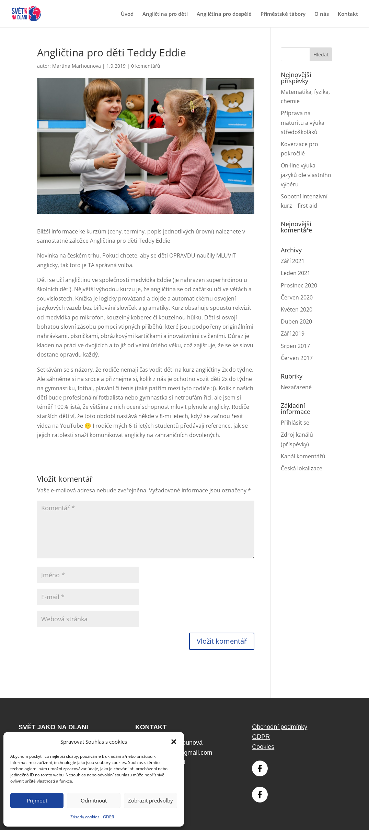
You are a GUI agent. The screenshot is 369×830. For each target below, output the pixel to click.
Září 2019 (292, 333)
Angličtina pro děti (165, 14)
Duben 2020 (296, 321)
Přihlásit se (295, 422)
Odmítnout (94, 800)
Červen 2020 (297, 297)
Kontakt (348, 14)
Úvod (127, 14)
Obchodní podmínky (279, 726)
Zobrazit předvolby (150, 800)
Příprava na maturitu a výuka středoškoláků (302, 122)
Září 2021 (292, 261)
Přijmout (37, 800)
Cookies (263, 746)
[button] (173, 741)
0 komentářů (145, 66)
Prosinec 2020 (299, 285)
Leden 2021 (295, 273)
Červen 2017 (297, 358)
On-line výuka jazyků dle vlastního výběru (306, 175)
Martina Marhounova (76, 66)
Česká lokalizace (301, 468)
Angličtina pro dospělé (224, 14)
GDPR (108, 817)
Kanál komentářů (303, 456)
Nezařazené (296, 387)
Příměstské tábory (283, 14)
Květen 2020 (296, 309)
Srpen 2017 (295, 346)
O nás (321, 14)
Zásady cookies (85, 817)
